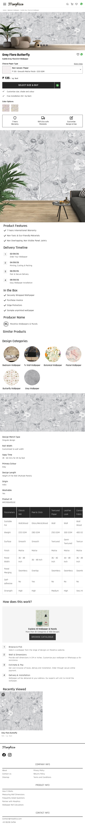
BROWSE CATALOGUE (42, 637)
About (4, 770)
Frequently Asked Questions (13, 798)
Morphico (15, 4)
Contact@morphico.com (12, 819)
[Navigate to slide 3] (44, 45)
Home (4, 10)
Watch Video (78, 64)
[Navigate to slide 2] (41, 45)
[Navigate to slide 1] (38, 45)
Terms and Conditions (42, 777)
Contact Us (6, 774)
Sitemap (5, 777)
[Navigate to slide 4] (46, 45)
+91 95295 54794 (9, 822)
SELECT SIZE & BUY (28, 85)
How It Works (7, 791)
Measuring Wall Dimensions (13, 794)
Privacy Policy (39, 770)
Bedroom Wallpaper (13, 10)
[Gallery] (42, 31)
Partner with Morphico (11, 801)
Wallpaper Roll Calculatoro (13, 805)
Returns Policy (39, 774)
